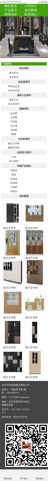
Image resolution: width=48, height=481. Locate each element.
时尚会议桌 (14, 86)
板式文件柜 (14, 143)
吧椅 (13, 134)
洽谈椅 (13, 130)
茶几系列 (13, 161)
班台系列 (24, 68)
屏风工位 (13, 99)
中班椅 (13, 121)
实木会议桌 (14, 90)
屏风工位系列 (24, 95)
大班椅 (13, 117)
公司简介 (30, 6)
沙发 (13, 157)
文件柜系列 (24, 139)
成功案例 (30, 10)
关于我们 (24, 479)
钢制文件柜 (14, 147)
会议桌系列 (24, 81)
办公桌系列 (14, 104)
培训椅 (13, 183)
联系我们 (30, 14)
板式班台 (13, 72)
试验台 (13, 191)
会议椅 (13, 113)
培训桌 (13, 170)
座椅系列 (24, 108)
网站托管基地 (20, 417)
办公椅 (13, 125)
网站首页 (10, 6)
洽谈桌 (13, 178)
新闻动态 (10, 14)
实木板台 (13, 77)
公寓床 (13, 187)
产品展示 (10, 10)
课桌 (13, 174)
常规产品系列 (24, 166)
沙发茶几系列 (24, 152)
